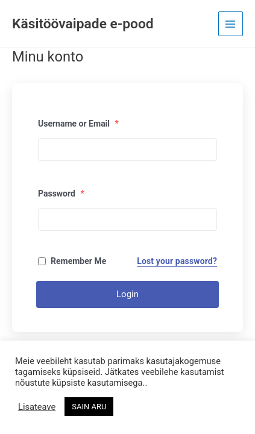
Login (127, 294)
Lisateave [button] (36, 406)
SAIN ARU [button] (89, 406)
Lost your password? (177, 261)
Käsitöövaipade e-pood (83, 24)
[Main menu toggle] (230, 23)
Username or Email (78, 123)
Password (61, 193)
